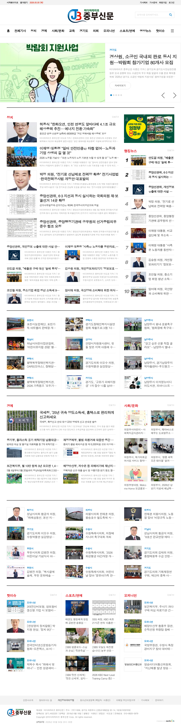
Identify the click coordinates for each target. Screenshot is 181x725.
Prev (163, 95)
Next (175, 95)
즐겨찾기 (24, 2)
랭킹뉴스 (130, 150)
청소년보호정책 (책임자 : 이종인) (95, 700)
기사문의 (153, 2)
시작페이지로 (12, 2)
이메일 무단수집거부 (125, 700)
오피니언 (130, 595)
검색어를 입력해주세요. (148, 15)
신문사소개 (28, 700)
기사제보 (143, 2)
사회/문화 (131, 405)
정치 (10, 117)
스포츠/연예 (73, 595)
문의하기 (159, 700)
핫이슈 (11, 595)
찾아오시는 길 (45, 700)
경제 (10, 405)
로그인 (171, 2)
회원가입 (163, 2)
